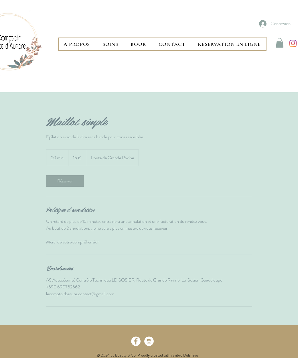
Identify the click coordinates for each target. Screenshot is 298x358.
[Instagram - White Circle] (149, 341)
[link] (65, 181)
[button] (110, 44)
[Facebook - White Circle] (136, 341)
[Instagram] (293, 43)
